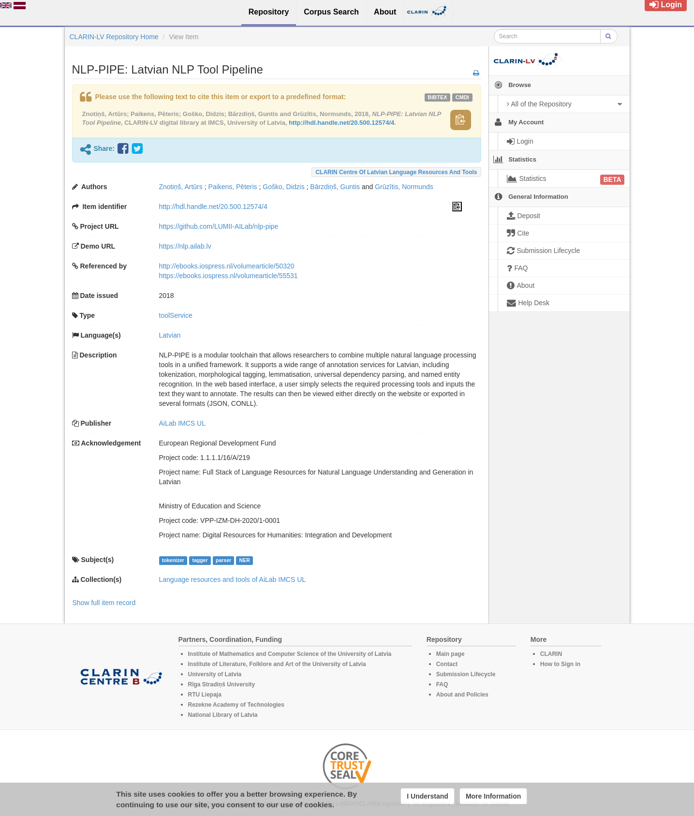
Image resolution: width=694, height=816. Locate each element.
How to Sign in (560, 664)
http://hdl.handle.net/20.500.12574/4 (341, 122)
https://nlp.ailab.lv (185, 246)
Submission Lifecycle (466, 674)
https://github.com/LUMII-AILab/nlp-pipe (219, 226)
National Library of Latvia (223, 715)
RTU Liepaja (204, 694)
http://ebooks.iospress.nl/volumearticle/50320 (227, 266)
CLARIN (551, 654)
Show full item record (104, 603)
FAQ (442, 684)
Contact (447, 664)
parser (223, 560)
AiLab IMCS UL (182, 423)
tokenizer (173, 560)
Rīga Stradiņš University (221, 684)
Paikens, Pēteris (232, 187)
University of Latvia (215, 674)
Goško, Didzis (283, 187)
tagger (199, 560)
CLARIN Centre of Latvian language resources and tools (396, 172)
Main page (450, 654)
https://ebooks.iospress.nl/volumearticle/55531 (228, 276)
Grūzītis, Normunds (404, 187)
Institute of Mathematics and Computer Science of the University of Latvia (290, 654)
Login (666, 4)
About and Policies (462, 694)
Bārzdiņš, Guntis (335, 187)
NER (244, 560)
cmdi (462, 97)
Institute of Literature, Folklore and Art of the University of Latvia (277, 664)
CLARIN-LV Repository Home (114, 37)
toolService (175, 315)
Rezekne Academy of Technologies (236, 704)
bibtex (437, 97)
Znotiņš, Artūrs (181, 187)
